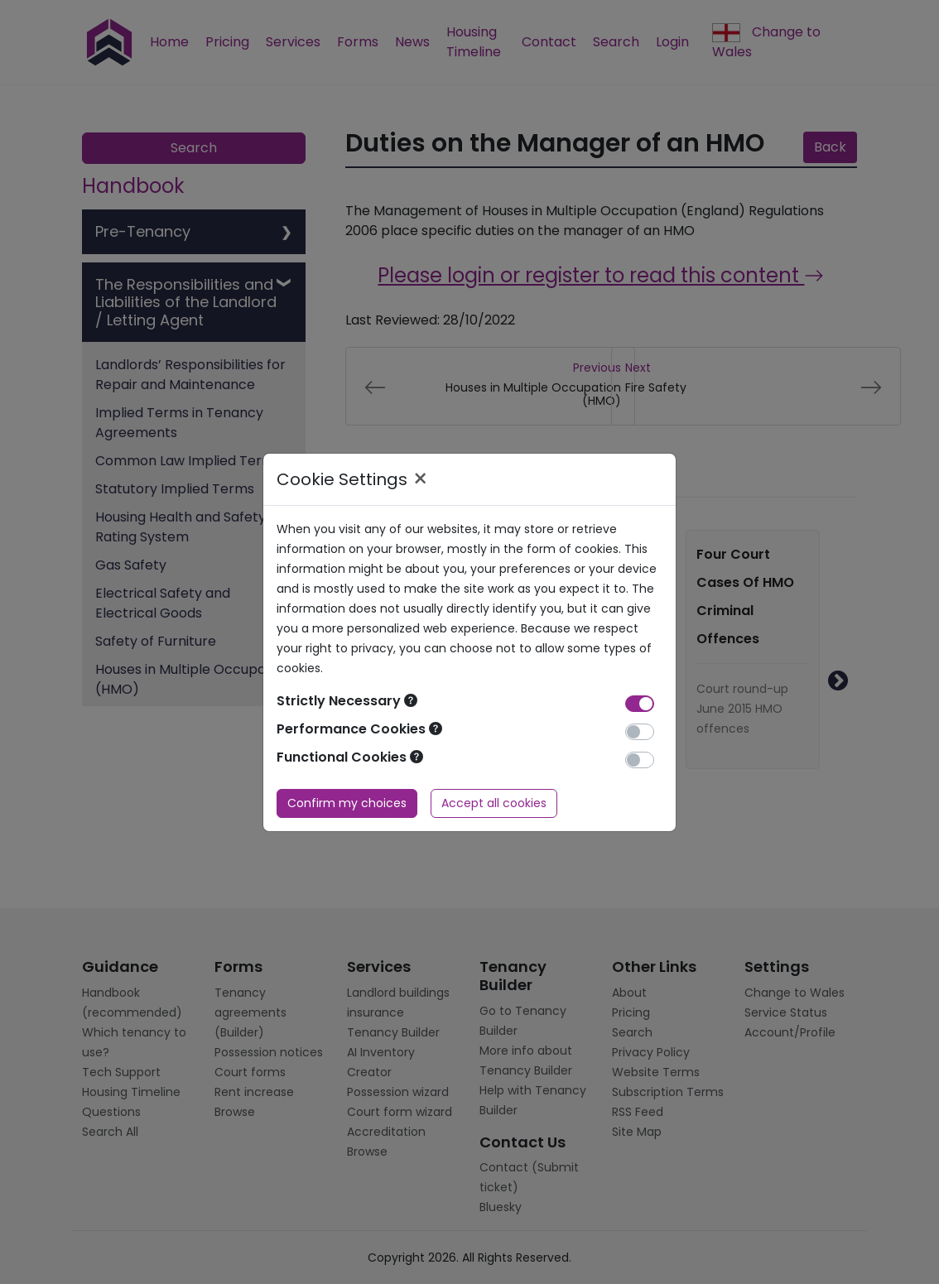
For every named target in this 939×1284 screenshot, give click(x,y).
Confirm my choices (347, 803)
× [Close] (420, 479)
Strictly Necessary (347, 700)
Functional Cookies (350, 757)
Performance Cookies (359, 728)
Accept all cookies (494, 803)
